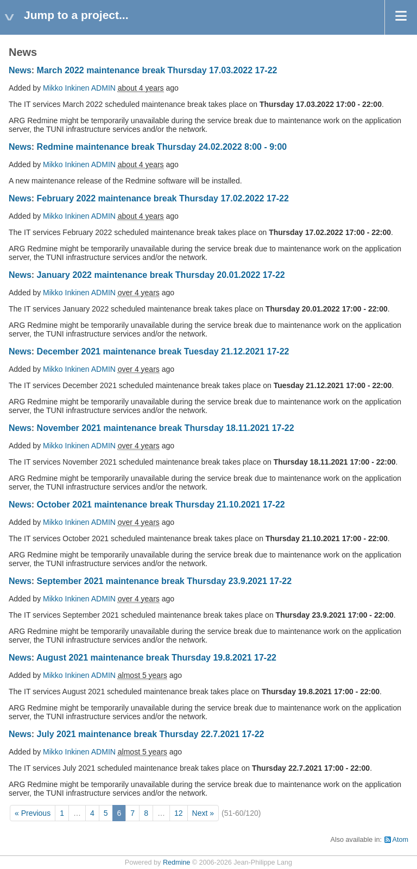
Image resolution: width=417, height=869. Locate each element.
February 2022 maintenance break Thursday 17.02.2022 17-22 (163, 198)
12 (178, 813)
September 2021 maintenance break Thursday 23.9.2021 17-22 (164, 581)
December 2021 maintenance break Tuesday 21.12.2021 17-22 (163, 351)
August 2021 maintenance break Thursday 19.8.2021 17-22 (156, 657)
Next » (203, 813)
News (20, 70)
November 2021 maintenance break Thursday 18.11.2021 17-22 (165, 428)
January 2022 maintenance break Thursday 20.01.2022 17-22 (161, 275)
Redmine (176, 862)
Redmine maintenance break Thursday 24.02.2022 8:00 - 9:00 (162, 146)
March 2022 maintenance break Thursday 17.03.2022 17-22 (157, 70)
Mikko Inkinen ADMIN (79, 88)
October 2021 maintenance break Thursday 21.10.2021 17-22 (161, 504)
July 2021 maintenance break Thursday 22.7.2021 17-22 (150, 734)
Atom (400, 839)
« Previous (32, 813)
